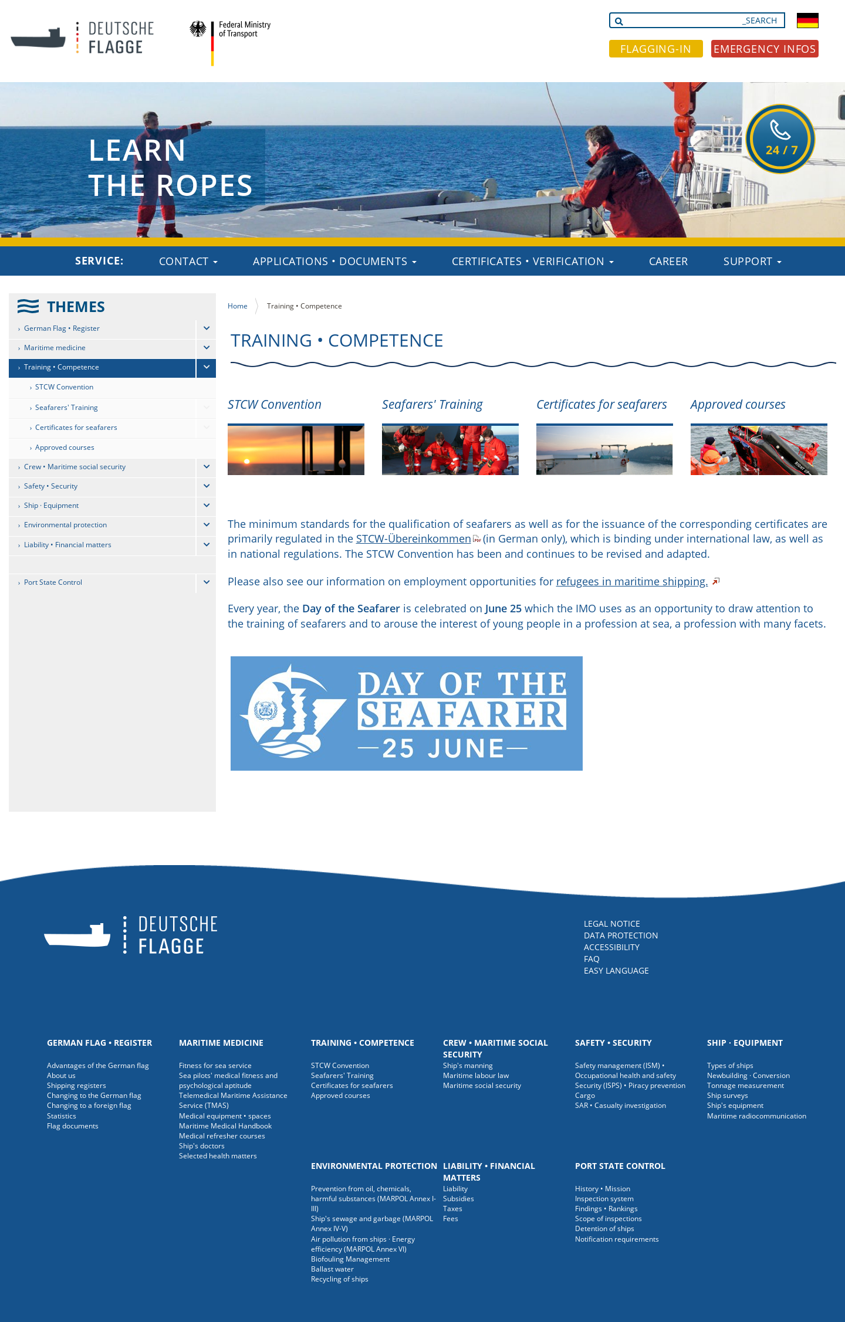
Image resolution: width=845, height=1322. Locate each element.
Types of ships (730, 1065)
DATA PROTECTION (621, 935)
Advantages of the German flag (98, 1065)
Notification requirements (617, 1239)
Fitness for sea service (215, 1065)
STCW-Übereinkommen (413, 538)
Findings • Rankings (606, 1208)
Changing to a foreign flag (89, 1105)
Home (238, 306)
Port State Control (53, 582)
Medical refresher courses (222, 1136)
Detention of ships (604, 1228)
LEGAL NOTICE (612, 923)
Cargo (585, 1095)
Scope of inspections (608, 1218)
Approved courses (64, 447)
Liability (455, 1189)
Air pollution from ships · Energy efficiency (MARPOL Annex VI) (363, 1244)
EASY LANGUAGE (616, 970)
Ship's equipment (735, 1105)
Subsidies (458, 1199)
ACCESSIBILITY (612, 946)
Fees (450, 1218)
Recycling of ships (340, 1279)
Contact (188, 261)
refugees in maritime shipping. (632, 581)
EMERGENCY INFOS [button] (765, 49)
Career (668, 261)
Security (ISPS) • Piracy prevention (630, 1085)
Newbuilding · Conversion (748, 1075)
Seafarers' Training (66, 407)
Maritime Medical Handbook (225, 1126)
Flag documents (73, 1126)
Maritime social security (482, 1085)
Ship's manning (468, 1065)
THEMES (76, 306)
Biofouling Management (350, 1259)
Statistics (61, 1116)
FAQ (592, 958)
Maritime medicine (55, 347)
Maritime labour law (476, 1075)
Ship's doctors (202, 1146)
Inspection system (604, 1199)
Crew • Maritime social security (75, 467)
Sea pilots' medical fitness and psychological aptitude (228, 1080)
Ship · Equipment (51, 505)
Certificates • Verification (533, 261)
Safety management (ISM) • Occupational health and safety (625, 1070)
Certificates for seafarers (76, 427)
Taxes (452, 1208)
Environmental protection (65, 525)
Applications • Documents (335, 261)
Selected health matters (218, 1156)
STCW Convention (64, 387)
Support (753, 261)
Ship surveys (727, 1095)
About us (61, 1075)
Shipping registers (76, 1085)
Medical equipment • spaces (225, 1116)
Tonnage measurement (745, 1085)
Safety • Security (50, 486)
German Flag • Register (62, 328)
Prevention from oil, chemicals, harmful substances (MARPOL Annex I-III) (373, 1198)
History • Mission (602, 1189)
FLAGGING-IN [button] (656, 49)
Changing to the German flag (94, 1095)
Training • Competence (61, 367)
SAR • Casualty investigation (620, 1105)
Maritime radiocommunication (756, 1116)
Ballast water (332, 1269)
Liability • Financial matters (67, 545)
